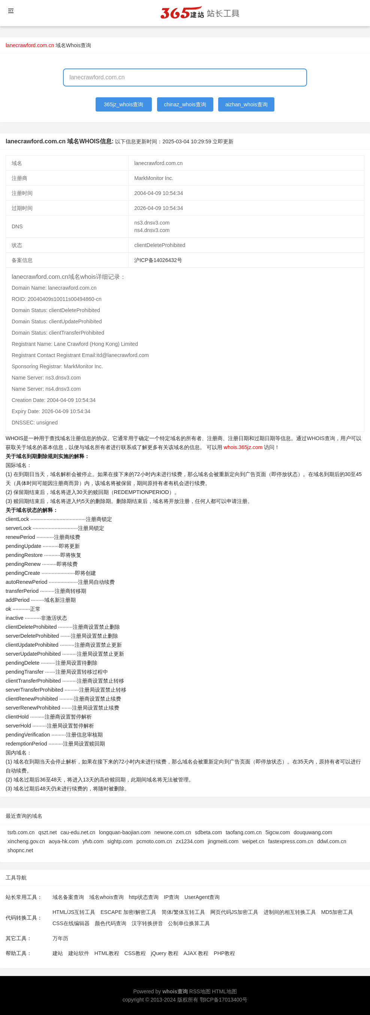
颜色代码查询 (110, 923)
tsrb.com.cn (20, 832)
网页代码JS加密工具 (234, 912)
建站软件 (78, 953)
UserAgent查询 (202, 897)
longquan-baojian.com (125, 832)
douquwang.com (313, 832)
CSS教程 (135, 953)
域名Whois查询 (73, 45)
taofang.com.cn (244, 832)
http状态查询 (144, 897)
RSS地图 (200, 991)
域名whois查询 (106, 897)
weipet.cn (253, 841)
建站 (57, 953)
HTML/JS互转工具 (73, 912)
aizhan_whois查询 (246, 104)
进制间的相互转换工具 (290, 912)
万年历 (60, 938)
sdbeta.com (208, 832)
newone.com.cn (172, 832)
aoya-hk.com (64, 841)
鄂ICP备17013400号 (224, 1000)
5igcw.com (277, 832)
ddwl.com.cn (331, 841)
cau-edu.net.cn (77, 832)
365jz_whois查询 (123, 104)
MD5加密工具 (337, 912)
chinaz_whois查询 (185, 104)
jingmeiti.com (223, 841)
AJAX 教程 (196, 953)
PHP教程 (224, 953)
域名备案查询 (68, 897)
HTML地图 (224, 991)
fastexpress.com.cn (290, 841)
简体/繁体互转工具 (183, 912)
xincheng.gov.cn (26, 841)
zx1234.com (190, 841)
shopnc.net (20, 850)
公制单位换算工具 (189, 923)
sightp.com (120, 841)
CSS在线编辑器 (71, 923)
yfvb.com (92, 841)
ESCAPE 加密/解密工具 (128, 912)
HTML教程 (106, 953)
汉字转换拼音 (147, 923)
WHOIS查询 (321, 438)
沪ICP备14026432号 (158, 260)
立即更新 (223, 141)
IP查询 (171, 897)
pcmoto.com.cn (154, 841)
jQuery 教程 (164, 953)
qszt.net (47, 832)
